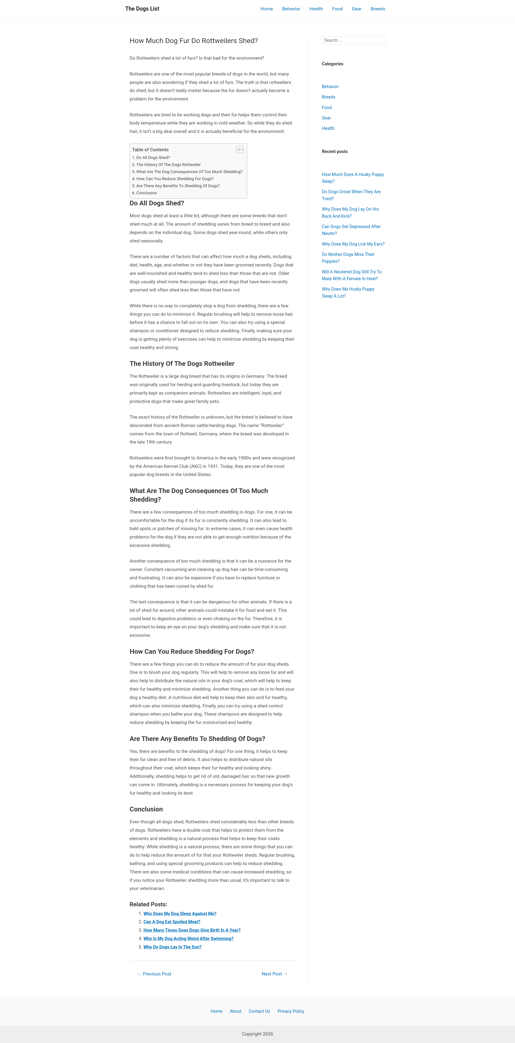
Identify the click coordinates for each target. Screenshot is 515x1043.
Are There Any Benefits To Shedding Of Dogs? (180, 185)
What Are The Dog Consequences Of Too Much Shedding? (192, 171)
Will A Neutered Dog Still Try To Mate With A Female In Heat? (350, 285)
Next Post (273, 973)
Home (267, 8)
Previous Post (156, 973)
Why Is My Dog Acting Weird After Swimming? (191, 938)
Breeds (378, 8)
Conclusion (147, 192)
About (236, 1011)
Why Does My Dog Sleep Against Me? (182, 913)
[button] (244, 149)
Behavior (291, 8)
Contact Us (258, 1011)
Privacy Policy (288, 1011)
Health (316, 8)
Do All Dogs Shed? (154, 157)
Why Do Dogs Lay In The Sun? (174, 947)
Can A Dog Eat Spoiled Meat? (174, 921)
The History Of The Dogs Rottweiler (170, 164)
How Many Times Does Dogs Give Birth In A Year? (195, 930)
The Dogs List (142, 9)
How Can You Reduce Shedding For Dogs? (177, 178)
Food (337, 8)
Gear (357, 8)
